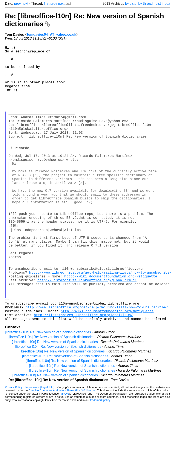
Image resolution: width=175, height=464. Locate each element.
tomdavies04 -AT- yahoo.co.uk (51, 34)
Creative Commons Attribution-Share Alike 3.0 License (62, 451)
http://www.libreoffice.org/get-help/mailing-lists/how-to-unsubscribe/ (100, 322)
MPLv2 (65, 454)
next (25, 3)
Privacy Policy (13, 447)
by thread (145, 3)
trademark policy (100, 460)
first (46, 3)
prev (17, 3)
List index (162, 3)
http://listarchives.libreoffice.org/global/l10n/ (87, 332)
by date (130, 3)
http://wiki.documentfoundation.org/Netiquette (110, 327)
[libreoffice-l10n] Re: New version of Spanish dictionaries (48, 393)
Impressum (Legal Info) (39, 447)
